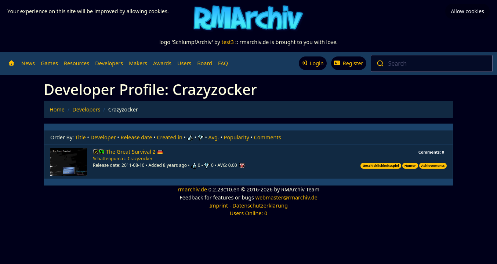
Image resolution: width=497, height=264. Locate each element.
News (28, 63)
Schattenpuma (108, 158)
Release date (136, 137)
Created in (169, 137)
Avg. (213, 137)
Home (57, 109)
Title (80, 137)
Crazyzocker (140, 158)
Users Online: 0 (249, 213)
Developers (109, 63)
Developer (103, 137)
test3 (227, 41)
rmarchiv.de (192, 189)
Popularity (236, 137)
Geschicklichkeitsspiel (381, 165)
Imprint (218, 205)
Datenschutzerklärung (259, 205)
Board (204, 63)
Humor (410, 165)
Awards (162, 63)
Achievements (433, 165)
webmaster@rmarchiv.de (286, 197)
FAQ (223, 63)
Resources (76, 63)
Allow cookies (467, 11)
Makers (138, 63)
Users (184, 63)
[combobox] (432, 63)
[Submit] (379, 63)
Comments (267, 137)
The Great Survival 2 (134, 151)
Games (49, 63)
